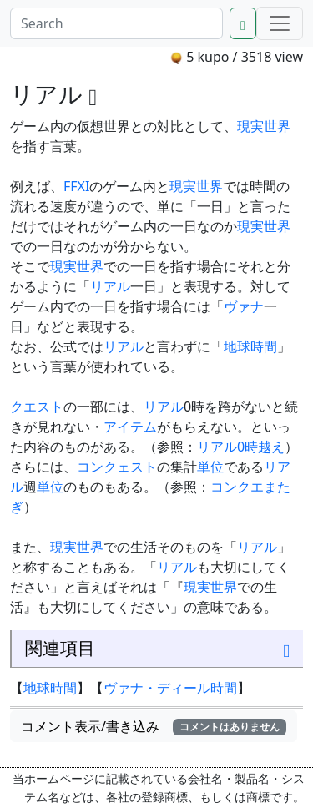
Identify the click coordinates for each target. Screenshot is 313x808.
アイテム (130, 426)
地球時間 (250, 346)
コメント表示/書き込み (153, 726)
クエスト (36, 406)
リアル (110, 286)
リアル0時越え (241, 446)
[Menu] (279, 23)
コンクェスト (117, 466)
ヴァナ (244, 306)
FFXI (76, 186)
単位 (210, 466)
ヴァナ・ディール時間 (170, 688)
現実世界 (263, 126)
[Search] (116, 23)
